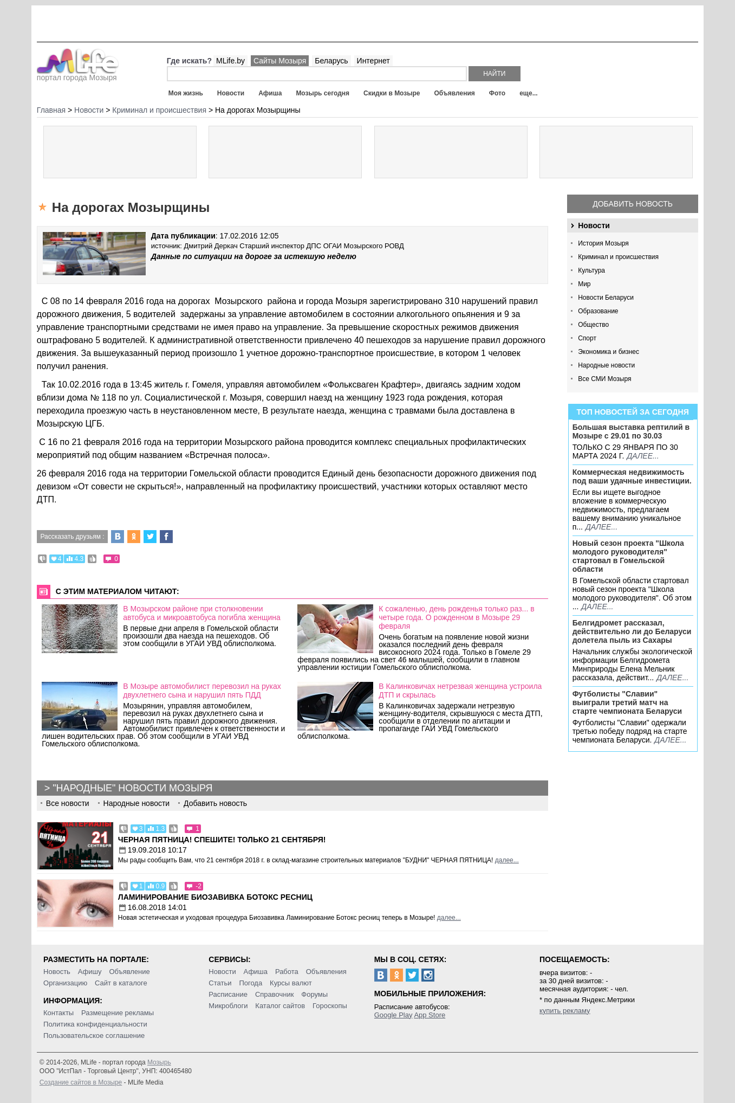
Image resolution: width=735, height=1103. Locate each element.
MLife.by (230, 60)
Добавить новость (633, 203)
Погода (250, 983)
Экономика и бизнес (608, 352)
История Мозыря (603, 243)
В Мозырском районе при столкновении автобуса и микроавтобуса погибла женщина (202, 613)
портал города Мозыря (78, 74)
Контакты (58, 1013)
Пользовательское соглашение (94, 1035)
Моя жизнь (185, 93)
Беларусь (331, 60)
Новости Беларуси (606, 297)
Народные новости (606, 365)
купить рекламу (564, 1011)
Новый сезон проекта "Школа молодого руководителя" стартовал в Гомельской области (628, 556)
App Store (429, 1015)
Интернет (373, 60)
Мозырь (159, 1062)
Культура (591, 270)
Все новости (67, 803)
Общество (593, 324)
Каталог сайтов (280, 1006)
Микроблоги (228, 1006)
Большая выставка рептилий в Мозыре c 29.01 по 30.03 (631, 431)
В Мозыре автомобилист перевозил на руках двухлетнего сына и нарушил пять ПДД (202, 690)
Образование (598, 311)
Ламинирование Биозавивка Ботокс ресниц (215, 897)
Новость (56, 971)
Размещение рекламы (117, 1013)
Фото (497, 93)
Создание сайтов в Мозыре (81, 1082)
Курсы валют (291, 983)
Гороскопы (330, 1006)
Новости (230, 93)
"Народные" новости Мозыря (132, 788)
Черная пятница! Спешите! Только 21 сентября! (222, 839)
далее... (643, 455)
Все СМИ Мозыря (604, 379)
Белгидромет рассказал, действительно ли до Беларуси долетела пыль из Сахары (632, 631)
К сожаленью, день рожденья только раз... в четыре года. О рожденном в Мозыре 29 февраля (456, 617)
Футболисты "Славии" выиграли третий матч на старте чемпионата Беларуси (627, 702)
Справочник (274, 994)
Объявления (454, 93)
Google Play (393, 1015)
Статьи (220, 983)
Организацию (65, 983)
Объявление (129, 971)
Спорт (587, 338)
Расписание (228, 994)
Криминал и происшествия (618, 257)
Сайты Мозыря (279, 60)
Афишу (90, 971)
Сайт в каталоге (121, 983)
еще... (528, 93)
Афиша (270, 93)
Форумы (314, 994)
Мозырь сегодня (322, 93)
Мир (584, 284)
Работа (286, 971)
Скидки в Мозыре (391, 93)
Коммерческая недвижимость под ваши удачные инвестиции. (632, 476)
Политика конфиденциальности (95, 1024)
